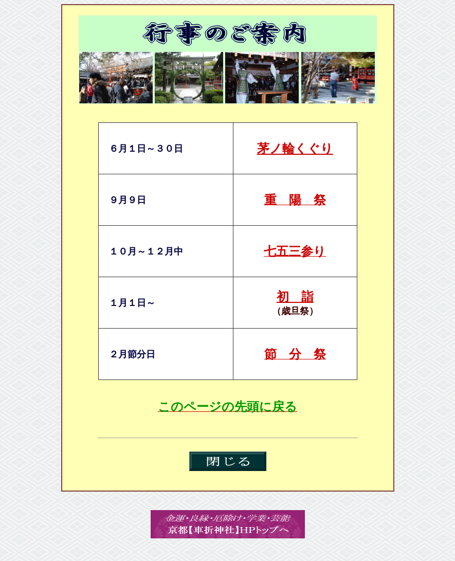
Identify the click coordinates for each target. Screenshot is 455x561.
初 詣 (295, 296)
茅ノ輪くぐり (295, 148)
